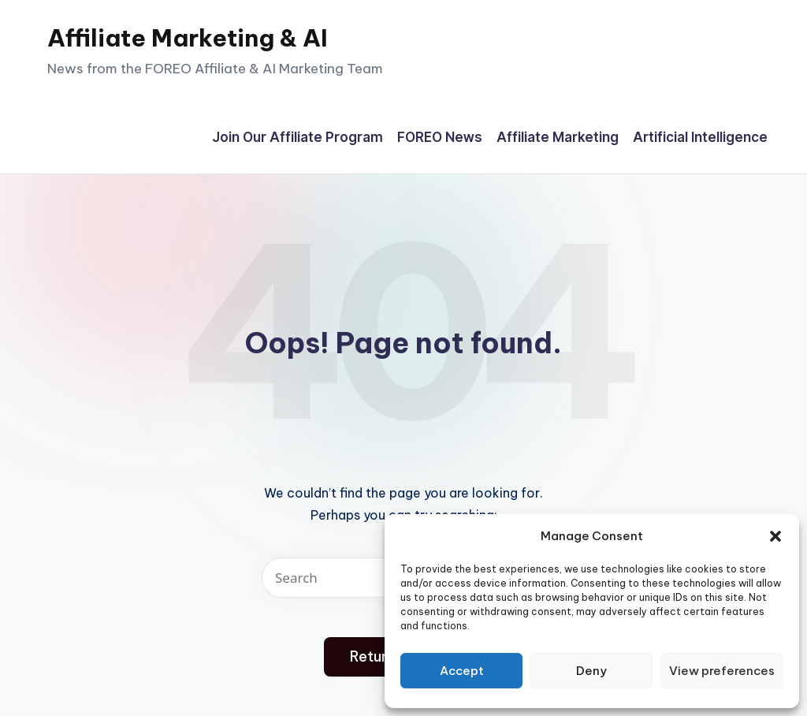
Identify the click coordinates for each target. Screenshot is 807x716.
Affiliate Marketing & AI (187, 38)
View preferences (722, 670)
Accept (462, 670)
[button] (775, 536)
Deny (591, 670)
